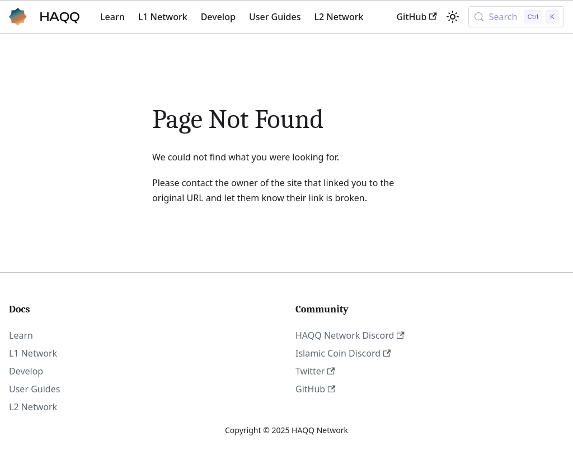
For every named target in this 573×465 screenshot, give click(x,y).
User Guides (275, 17)
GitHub (416, 17)
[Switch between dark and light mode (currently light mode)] (453, 17)
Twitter (315, 371)
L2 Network (338, 17)
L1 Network (162, 17)
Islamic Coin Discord (343, 353)
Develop (218, 17)
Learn (112, 17)
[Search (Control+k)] (516, 16)
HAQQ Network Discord (350, 335)
